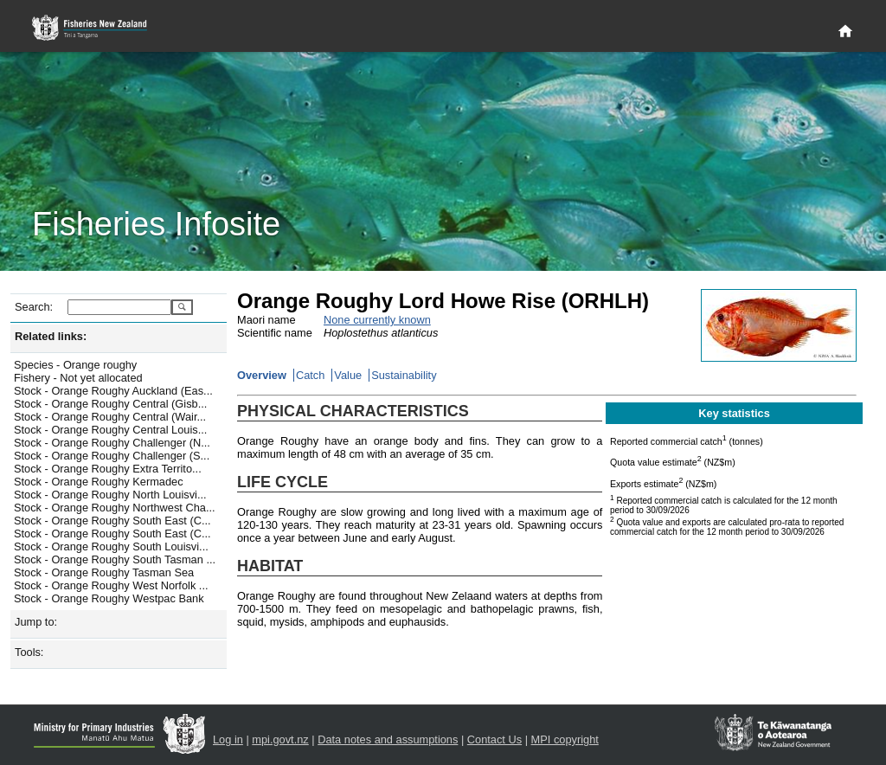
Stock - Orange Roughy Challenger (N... (112, 442)
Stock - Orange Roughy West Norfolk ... (111, 585)
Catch (310, 375)
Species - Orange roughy (75, 364)
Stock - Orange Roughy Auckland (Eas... (113, 390)
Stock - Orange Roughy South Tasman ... (114, 559)
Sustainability (403, 375)
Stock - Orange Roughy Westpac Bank (109, 598)
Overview (261, 375)
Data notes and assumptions (388, 739)
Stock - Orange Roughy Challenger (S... (111, 455)
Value (348, 375)
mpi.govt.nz (280, 739)
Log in (228, 739)
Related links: (51, 336)
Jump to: (36, 621)
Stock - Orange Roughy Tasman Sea (104, 572)
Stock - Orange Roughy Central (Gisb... (110, 403)
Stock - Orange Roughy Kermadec (98, 481)
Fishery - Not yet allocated (78, 377)
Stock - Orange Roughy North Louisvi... (110, 494)
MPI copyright (565, 739)
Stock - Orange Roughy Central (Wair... (110, 416)
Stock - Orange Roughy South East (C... (112, 520)
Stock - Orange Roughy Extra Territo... (108, 468)
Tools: (29, 652)
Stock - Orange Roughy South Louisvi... (111, 546)
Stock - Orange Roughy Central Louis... (110, 429)
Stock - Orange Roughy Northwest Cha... (114, 507)
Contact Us (494, 739)
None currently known (377, 319)
